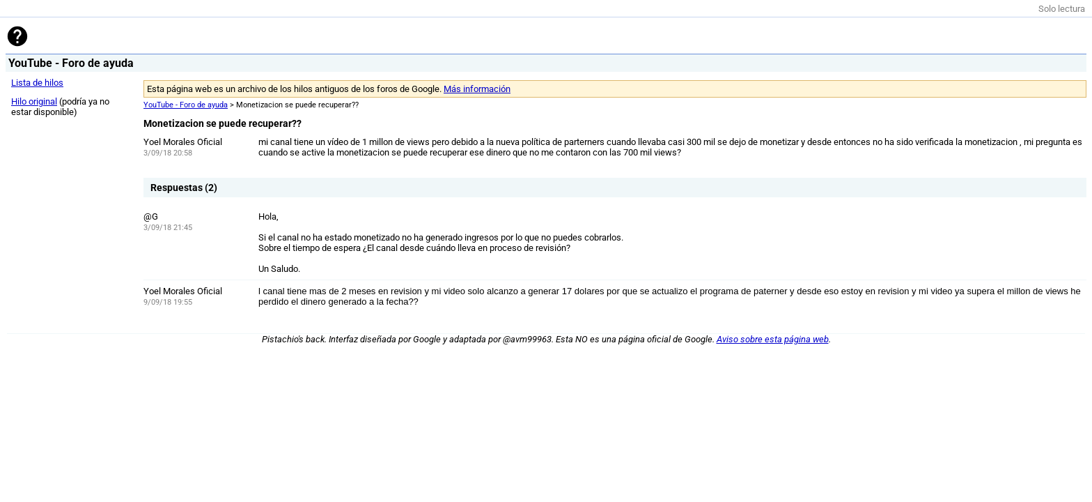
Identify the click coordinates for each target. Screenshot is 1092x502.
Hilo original (34, 101)
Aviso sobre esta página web (773, 339)
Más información (477, 89)
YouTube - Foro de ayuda (185, 104)
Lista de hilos (37, 82)
